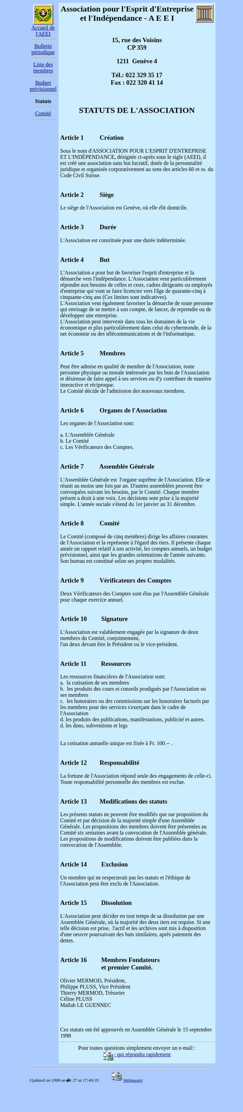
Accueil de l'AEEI (43, 31)
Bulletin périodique (43, 49)
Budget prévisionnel (43, 86)
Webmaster (133, 1080)
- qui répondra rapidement (137, 1054)
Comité (43, 113)
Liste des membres (43, 67)
